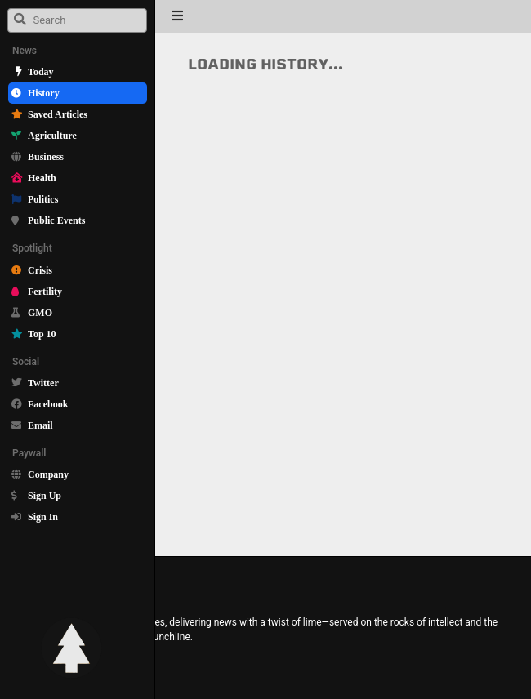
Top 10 (42, 333)
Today (41, 71)
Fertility (45, 291)
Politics (43, 199)
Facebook (48, 403)
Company (48, 474)
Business (46, 156)
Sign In (43, 516)
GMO (40, 312)
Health (42, 177)
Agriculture (52, 135)
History (44, 92)
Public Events (56, 220)
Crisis (40, 270)
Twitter (43, 382)
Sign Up (44, 495)
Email (40, 425)
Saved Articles (57, 114)
